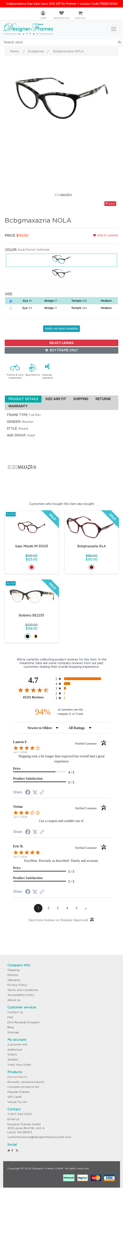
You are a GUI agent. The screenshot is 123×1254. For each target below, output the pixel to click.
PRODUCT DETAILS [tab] (23, 399)
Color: (11, 250)
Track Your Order (19, 1064)
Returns (12, 975)
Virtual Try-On (17, 1102)
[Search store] (61, 42)
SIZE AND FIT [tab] (55, 399)
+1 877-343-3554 (19, 1114)
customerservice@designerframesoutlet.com (39, 1137)
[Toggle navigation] (114, 29)
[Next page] (85, 908)
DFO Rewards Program (23, 1022)
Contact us (15, 1012)
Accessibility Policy (20, 995)
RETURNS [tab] (103, 399)
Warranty (13, 980)
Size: (9, 294)
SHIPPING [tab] (80, 399)
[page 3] (57, 908)
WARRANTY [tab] (17, 406)
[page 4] (67, 908)
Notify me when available (61, 328)
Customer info (17, 1044)
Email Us (13, 1119)
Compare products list (23, 1086)
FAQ (10, 1017)
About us (13, 1000)
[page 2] (48, 908)
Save (110, 203)
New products (17, 1076)
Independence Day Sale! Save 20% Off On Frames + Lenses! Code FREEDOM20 (62, 3)
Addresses (14, 1049)
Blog (10, 1027)
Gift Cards (14, 1096)
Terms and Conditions (22, 990)
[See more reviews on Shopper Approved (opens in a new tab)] (42, 792)
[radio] (83, 678)
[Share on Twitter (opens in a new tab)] (35, 792)
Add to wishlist (105, 235)
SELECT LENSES (61, 343)
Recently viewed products (25, 1082)
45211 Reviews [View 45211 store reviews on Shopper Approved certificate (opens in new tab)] (38, 697)
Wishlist (12, 1059)
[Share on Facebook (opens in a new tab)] (27, 793)
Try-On (10, 514)
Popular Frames (18, 1092)
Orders (12, 1054)
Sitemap (13, 1032)
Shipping (13, 970)
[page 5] (76, 908)
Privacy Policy (17, 985)
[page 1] (38, 908)
